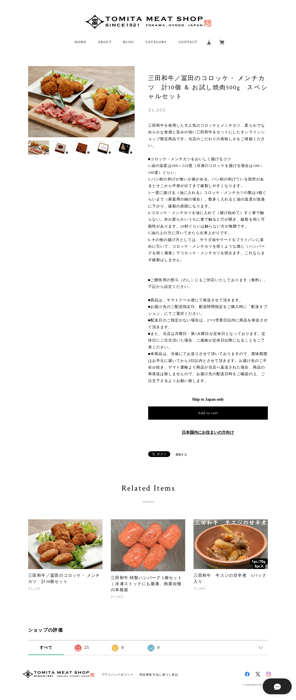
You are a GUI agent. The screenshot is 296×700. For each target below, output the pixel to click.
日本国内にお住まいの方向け (208, 432)
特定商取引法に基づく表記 (159, 674)
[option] (81, 101)
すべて (46, 647)
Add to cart (208, 413)
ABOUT (105, 42)
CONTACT (188, 42)
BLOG (128, 42)
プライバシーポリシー (117, 674)
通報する (181, 454)
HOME (80, 42)
